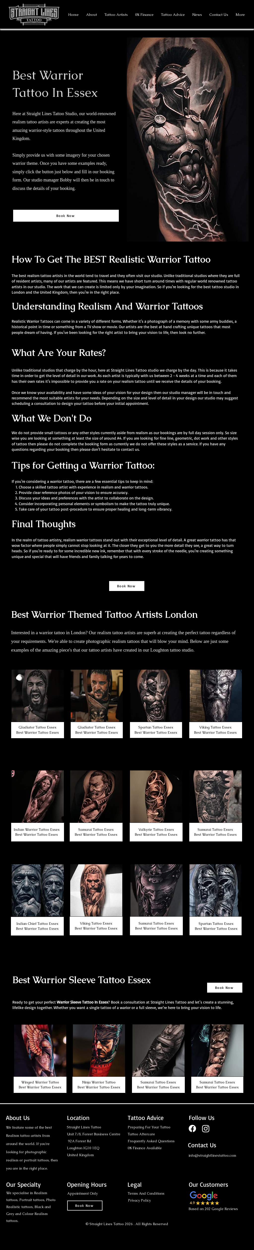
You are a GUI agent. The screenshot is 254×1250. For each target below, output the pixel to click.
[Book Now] (66, 216)
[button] (116, 14)
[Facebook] (192, 1128)
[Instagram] (206, 1128)
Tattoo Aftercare (141, 1134)
